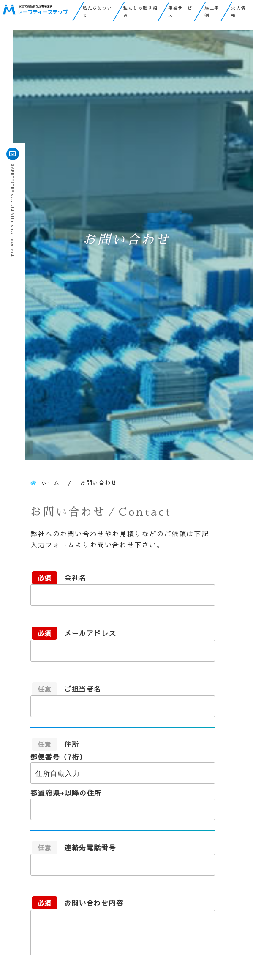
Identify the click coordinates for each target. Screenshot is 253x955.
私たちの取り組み (140, 11)
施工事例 (211, 11)
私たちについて (97, 11)
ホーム (50, 482)
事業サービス (180, 11)
